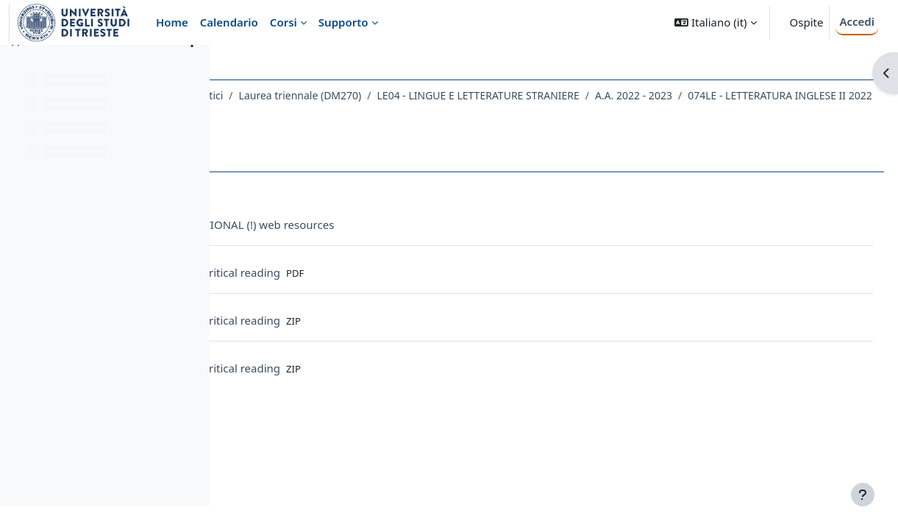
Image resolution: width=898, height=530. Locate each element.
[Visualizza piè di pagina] (862, 494)
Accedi (856, 21)
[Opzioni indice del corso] (192, 66)
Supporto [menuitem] (343, 22)
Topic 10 (473, 114)
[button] (715, 22)
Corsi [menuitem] (283, 22)
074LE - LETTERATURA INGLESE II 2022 (346, 114)
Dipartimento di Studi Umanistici (317, 95)
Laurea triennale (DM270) (472, 95)
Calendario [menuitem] (229, 22)
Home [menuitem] (172, 22)
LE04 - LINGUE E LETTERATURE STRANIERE (650, 95)
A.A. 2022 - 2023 (805, 95)
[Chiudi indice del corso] (15, 66)
